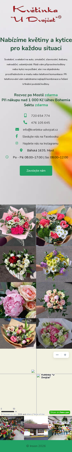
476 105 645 (40, 123)
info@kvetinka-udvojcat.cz (40, 130)
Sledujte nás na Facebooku (40, 137)
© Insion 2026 (36, 446)
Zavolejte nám (36, 171)
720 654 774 (40, 116)
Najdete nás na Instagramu (40, 143)
